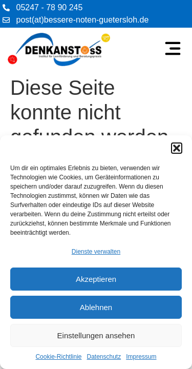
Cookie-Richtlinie (58, 356)
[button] (177, 148)
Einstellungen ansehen (96, 335)
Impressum (141, 356)
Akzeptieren (96, 279)
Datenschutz (104, 356)
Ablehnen (96, 307)
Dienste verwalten (96, 251)
